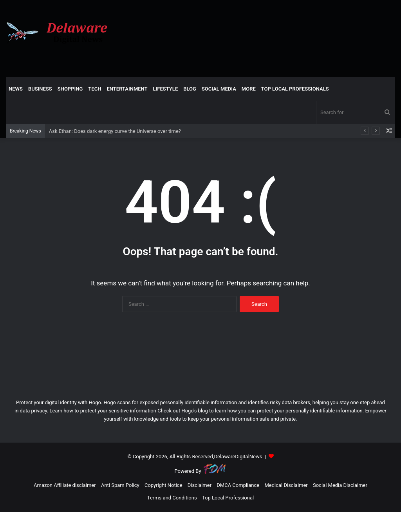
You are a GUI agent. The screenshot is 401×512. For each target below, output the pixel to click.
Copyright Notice (163, 485)
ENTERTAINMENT (127, 89)
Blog (189, 89)
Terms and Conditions (172, 498)
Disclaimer (199, 485)
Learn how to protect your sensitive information (103, 411)
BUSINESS (40, 89)
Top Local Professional (228, 498)
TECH (94, 89)
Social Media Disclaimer (340, 485)
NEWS (16, 89)
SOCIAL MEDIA (219, 89)
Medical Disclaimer (285, 485)
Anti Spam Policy (120, 485)
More (249, 89)
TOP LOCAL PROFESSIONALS (295, 89)
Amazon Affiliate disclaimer (65, 485)
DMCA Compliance (238, 485)
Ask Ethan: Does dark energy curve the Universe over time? (115, 131)
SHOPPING (70, 89)
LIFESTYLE (165, 89)
